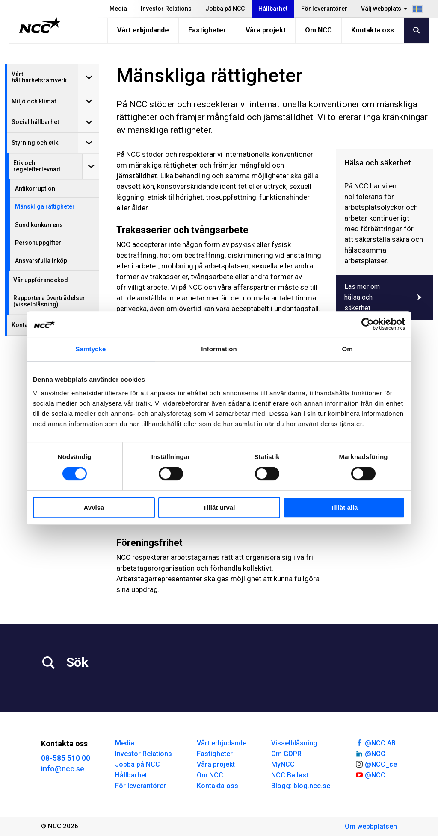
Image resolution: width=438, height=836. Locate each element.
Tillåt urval (219, 507)
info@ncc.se (62, 768)
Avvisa (94, 507)
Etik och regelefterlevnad (36, 166)
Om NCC (318, 30)
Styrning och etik (35, 142)
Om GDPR (286, 754)
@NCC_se (376, 763)
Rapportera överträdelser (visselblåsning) (49, 301)
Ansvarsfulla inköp (41, 260)
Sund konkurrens (39, 224)
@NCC (370, 753)
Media (118, 8)
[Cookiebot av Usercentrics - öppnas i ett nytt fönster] (367, 324)
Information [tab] (219, 349)
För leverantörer (324, 8)
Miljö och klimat (34, 101)
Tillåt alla (344, 507)
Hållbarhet (272, 8)
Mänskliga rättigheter (45, 206)
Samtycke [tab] (91, 349)
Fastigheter (207, 30)
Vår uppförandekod (40, 280)
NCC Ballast (289, 775)
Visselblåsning (294, 743)
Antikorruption (35, 188)
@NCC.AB (375, 742)
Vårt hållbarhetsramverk (39, 77)
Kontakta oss (372, 30)
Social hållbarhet (35, 121)
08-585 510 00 (65, 758)
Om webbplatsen (371, 826)
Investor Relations (166, 8)
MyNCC (283, 764)
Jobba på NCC (225, 8)
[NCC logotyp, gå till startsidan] (40, 25)
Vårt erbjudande (143, 30)
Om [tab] (347, 349)
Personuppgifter (38, 242)
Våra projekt (266, 30)
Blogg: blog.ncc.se (300, 786)
